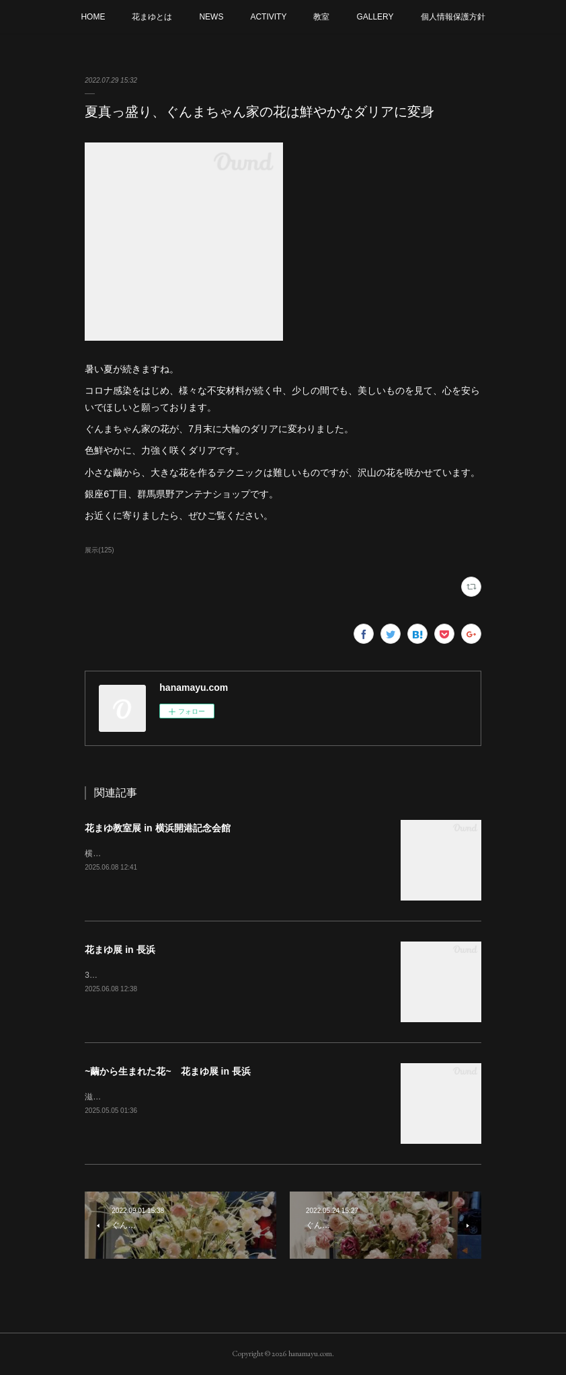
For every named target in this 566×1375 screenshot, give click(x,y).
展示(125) (99, 550)
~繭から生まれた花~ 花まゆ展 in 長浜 (168, 1071)
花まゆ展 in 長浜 (120, 949)
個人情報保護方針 (453, 17)
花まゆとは (152, 17)
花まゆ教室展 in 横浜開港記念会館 (157, 828)
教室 (321, 17)
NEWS (211, 17)
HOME (93, 17)
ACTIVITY (268, 17)
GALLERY (374, 17)
